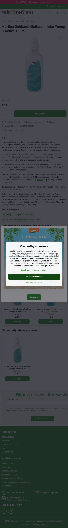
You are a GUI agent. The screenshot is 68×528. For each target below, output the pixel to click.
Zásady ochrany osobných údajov (34, 270)
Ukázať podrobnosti (34, 282)
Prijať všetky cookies (34, 277)
